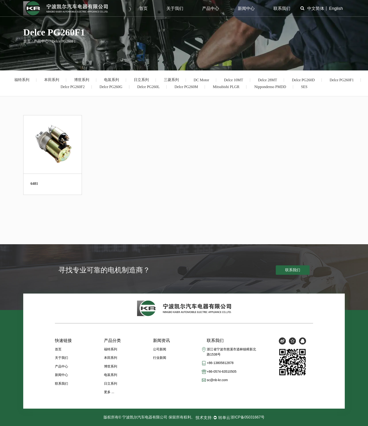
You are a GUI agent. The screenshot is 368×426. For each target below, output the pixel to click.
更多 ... (109, 392)
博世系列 (81, 80)
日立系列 (141, 80)
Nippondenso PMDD (270, 87)
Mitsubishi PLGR (226, 87)
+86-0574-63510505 (222, 371)
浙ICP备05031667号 (247, 417)
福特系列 (21, 80)
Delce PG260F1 (342, 80)
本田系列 (51, 80)
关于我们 (174, 8)
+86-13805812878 (220, 363)
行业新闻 (159, 358)
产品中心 (210, 8)
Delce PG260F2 (73, 87)
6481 (34, 184)
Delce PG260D (303, 80)
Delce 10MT (233, 80)
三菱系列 (171, 80)
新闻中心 (246, 8)
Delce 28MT (267, 80)
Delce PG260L (148, 87)
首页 (143, 8)
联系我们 (281, 8)
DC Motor (201, 80)
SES (304, 87)
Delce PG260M (186, 87)
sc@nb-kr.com (217, 380)
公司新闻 (159, 349)
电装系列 (111, 80)
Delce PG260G (111, 87)
